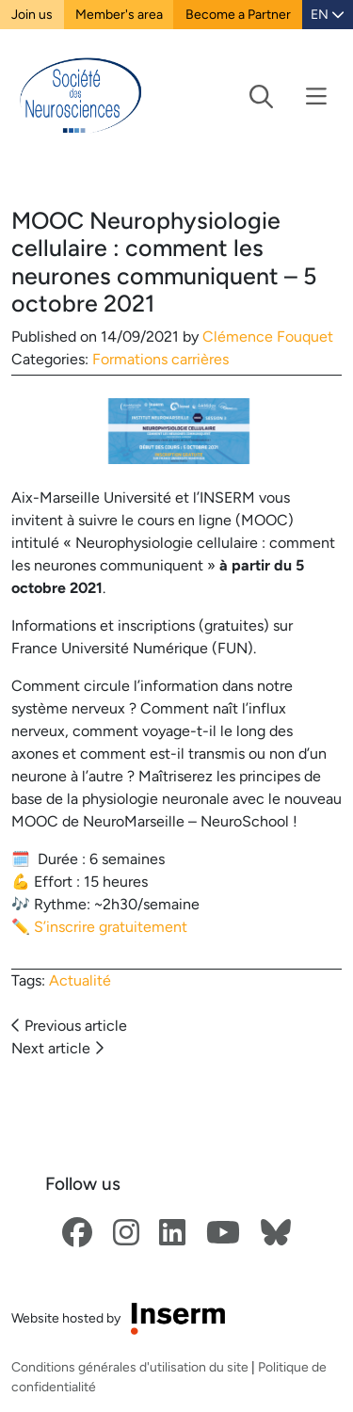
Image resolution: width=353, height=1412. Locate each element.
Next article (57, 1048)
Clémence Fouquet (267, 336)
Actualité (80, 980)
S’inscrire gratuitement (110, 927)
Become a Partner (238, 14)
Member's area (119, 14)
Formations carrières (160, 359)
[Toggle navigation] (288, 96)
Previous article (69, 1026)
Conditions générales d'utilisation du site (130, 1366)
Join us (32, 14)
